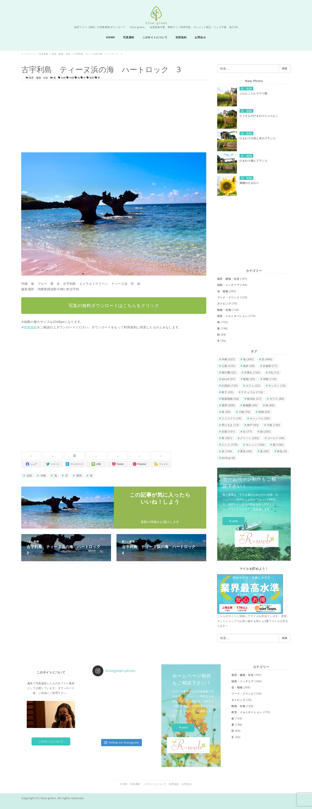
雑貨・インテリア (228, 285)
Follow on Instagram (121, 742)
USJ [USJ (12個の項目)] (273, 372)
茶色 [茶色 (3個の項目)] (282, 451)
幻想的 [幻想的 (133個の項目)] (230, 385)
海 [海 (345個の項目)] (248, 359)
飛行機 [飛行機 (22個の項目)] (229, 372)
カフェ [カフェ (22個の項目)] (253, 385)
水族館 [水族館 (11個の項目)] (270, 366)
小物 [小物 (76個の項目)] (244, 412)
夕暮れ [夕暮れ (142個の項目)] (252, 372)
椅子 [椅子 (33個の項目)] (227, 392)
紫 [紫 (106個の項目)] (278, 445)
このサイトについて (50, 741)
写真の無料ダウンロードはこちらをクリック (114, 305)
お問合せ (187, 784)
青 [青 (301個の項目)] (227, 438)
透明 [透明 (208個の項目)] (228, 405)
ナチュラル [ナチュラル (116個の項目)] (252, 392)
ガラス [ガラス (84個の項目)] (277, 399)
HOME (123, 784)
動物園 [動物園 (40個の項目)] (250, 405)
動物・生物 (224, 310)
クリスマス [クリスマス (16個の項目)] (231, 418)
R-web (233, 521)
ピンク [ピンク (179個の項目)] (230, 445)
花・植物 (222, 291)
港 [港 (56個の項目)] (226, 412)
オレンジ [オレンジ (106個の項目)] (255, 445)
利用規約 (30, 327)
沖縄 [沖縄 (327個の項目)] (228, 359)
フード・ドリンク (228, 297)
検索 (284, 68)
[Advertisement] (113, 116)
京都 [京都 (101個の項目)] (228, 431)
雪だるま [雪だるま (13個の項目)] (230, 425)
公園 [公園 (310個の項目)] (228, 366)
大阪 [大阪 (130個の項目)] (273, 425)
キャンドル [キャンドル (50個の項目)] (260, 418)
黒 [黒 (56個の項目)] (264, 451)
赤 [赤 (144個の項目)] (227, 451)
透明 (90, 77)
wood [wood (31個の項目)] (228, 379)
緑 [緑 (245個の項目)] (265, 431)
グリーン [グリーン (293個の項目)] (249, 438)
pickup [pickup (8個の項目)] (228, 458)
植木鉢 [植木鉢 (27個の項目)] (254, 399)
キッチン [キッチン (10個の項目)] (277, 385)
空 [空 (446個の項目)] (267, 359)
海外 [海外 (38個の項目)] (249, 366)
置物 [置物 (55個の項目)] (264, 412)
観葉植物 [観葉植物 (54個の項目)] (230, 399)
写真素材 (135, 784)
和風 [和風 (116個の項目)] (270, 379)
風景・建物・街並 (38, 77)
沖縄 (70, 77)
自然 (62, 77)
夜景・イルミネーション (232, 316)
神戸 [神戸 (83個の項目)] (253, 425)
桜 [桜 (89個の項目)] (270, 405)
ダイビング (224, 303)
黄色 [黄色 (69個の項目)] (246, 451)
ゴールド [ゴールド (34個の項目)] (275, 438)
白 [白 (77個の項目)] (247, 431)
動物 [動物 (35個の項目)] (249, 379)
